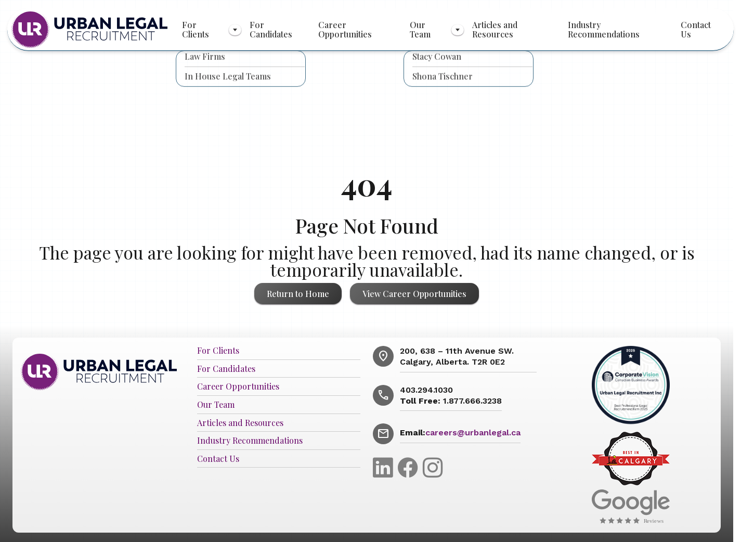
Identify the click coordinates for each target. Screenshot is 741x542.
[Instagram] (433, 466)
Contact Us (218, 459)
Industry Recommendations (250, 441)
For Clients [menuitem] (195, 29)
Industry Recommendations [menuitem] (604, 29)
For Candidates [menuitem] (271, 29)
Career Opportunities (238, 387)
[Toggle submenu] (235, 29)
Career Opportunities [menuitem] (345, 29)
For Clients (218, 351)
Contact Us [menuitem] (696, 29)
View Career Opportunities (414, 293)
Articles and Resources (240, 423)
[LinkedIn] (385, 466)
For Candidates (226, 369)
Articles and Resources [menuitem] (494, 29)
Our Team (216, 405)
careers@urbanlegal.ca (473, 432)
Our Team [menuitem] (420, 29)
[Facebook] (410, 466)
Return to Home (298, 293)
